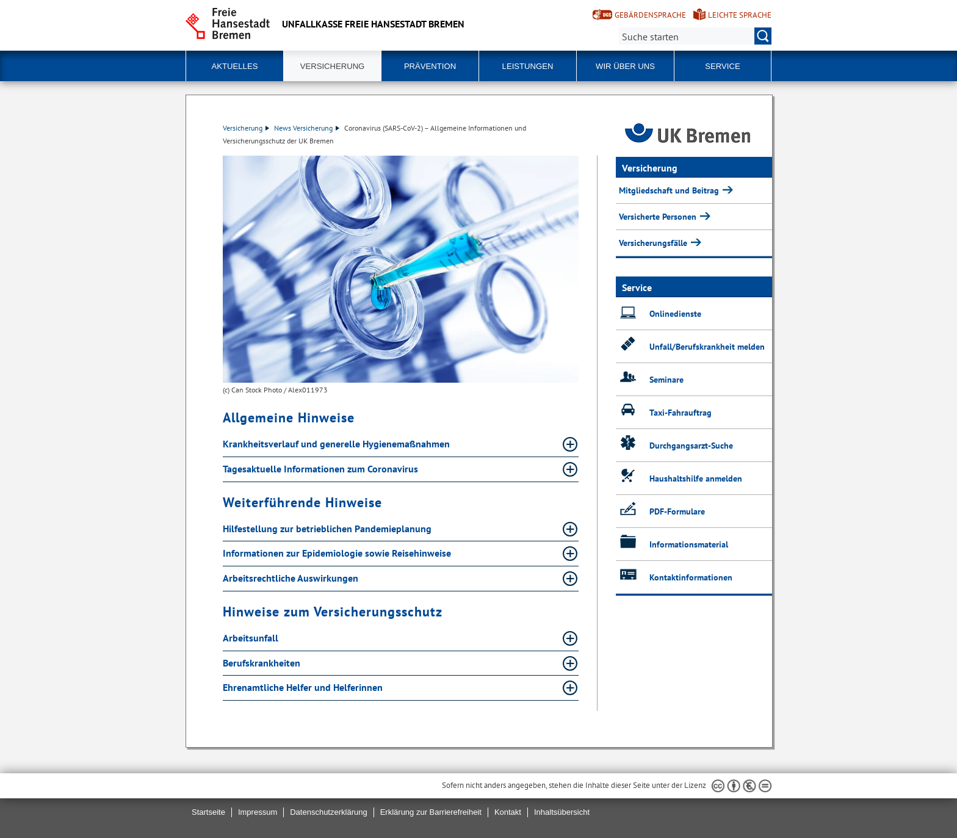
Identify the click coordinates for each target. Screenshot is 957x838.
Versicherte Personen (659, 216)
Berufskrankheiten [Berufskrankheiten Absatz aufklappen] (263, 663)
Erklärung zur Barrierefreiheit (431, 812)
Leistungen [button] (528, 66)
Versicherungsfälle (654, 242)
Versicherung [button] (332, 66)
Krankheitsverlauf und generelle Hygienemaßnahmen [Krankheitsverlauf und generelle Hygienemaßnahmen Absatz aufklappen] (337, 444)
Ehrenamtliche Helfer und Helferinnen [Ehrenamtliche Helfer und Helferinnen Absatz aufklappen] (304, 687)
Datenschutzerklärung (328, 812)
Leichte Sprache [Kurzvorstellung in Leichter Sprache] (739, 15)
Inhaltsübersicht (562, 812)
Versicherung (246, 127)
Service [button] (722, 66)
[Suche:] (695, 36)
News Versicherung (306, 127)
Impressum (257, 812)
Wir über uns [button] (625, 66)
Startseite (208, 812)
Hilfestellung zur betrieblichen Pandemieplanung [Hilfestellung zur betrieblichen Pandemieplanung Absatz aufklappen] (328, 528)
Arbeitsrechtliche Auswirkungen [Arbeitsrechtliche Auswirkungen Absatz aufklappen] (292, 578)
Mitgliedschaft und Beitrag (670, 190)
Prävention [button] (430, 66)
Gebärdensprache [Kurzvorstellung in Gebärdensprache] (650, 15)
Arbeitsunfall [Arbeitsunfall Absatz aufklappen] (252, 638)
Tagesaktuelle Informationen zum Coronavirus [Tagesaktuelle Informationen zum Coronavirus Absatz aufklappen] (322, 469)
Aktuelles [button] (235, 66)
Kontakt (507, 812)
